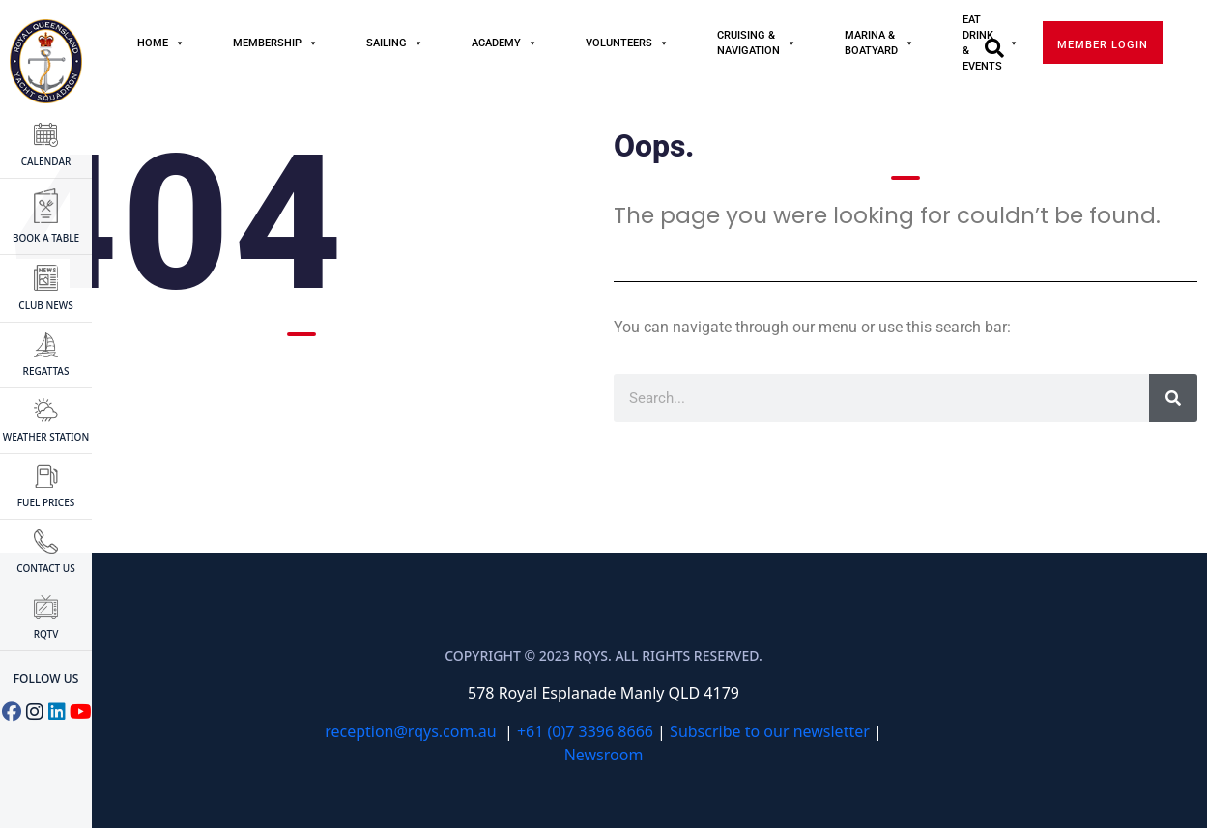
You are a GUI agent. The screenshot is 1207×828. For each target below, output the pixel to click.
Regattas (46, 355)
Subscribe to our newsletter (770, 731)
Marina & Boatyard (879, 43)
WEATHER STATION (46, 420)
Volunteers (627, 43)
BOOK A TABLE (46, 216)
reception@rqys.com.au (410, 731)
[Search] (1173, 398)
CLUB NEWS (45, 289)
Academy (504, 43)
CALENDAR (46, 145)
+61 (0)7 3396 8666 (585, 731)
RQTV (46, 618)
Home (161, 43)
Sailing (394, 43)
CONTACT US (45, 552)
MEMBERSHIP (275, 43)
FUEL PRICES (46, 486)
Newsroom (604, 754)
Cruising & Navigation (756, 43)
